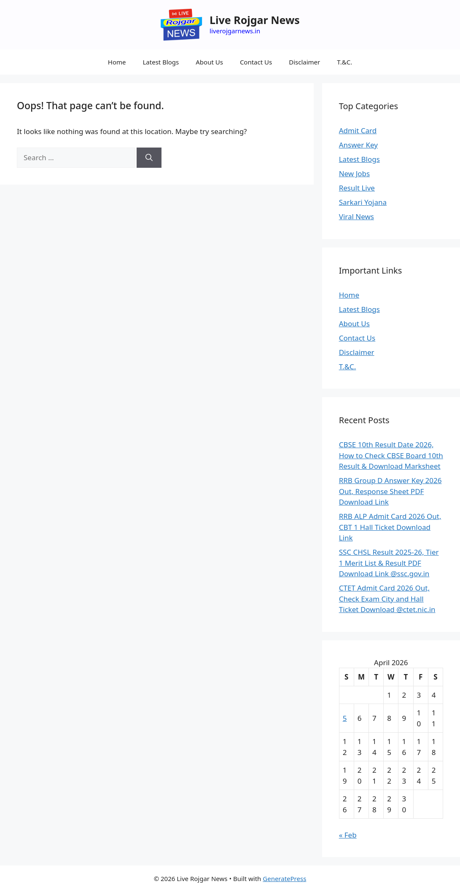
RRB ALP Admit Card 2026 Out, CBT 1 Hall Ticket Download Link (390, 527)
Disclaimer (304, 62)
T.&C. (344, 62)
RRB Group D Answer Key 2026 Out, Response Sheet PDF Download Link (390, 491)
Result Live (357, 188)
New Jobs (354, 173)
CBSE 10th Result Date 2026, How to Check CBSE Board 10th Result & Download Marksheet (391, 455)
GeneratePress (284, 878)
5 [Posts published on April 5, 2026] (345, 718)
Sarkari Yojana (363, 202)
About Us (209, 62)
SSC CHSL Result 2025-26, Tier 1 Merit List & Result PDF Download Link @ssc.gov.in (389, 562)
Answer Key (358, 145)
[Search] (149, 158)
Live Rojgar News (255, 20)
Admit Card (358, 130)
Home (117, 62)
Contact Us (256, 62)
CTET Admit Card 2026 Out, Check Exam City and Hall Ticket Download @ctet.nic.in (387, 598)
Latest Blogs (161, 62)
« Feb (348, 835)
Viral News (356, 216)
